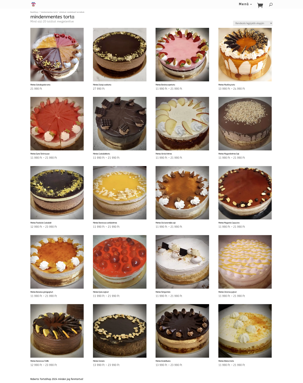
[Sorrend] (253, 23)
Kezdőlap (34, 12)
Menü (244, 4)
